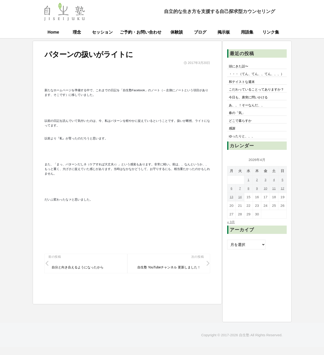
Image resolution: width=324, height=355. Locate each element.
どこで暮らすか (242, 138)
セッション (102, 32)
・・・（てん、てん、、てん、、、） (251, 78)
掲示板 (223, 32)
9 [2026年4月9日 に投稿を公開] (257, 208)
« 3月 (231, 241)
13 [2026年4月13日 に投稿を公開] (231, 217)
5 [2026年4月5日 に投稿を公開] (282, 199)
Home (53, 32)
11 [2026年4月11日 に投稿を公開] (274, 208)
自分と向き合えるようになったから (81, 268)
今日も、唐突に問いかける (251, 112)
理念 (77, 32)
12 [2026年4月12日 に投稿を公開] (282, 208)
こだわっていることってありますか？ (257, 101)
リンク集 (270, 32)
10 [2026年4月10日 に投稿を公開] (265, 208)
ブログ (200, 32)
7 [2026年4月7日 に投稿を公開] (240, 208)
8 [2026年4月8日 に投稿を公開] (249, 208)
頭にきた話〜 (240, 66)
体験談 (176, 32)
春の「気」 (238, 130)
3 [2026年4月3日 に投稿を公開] (265, 199)
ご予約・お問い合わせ (140, 32)
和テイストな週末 (244, 89)
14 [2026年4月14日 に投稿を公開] (240, 217)
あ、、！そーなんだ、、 (249, 121)
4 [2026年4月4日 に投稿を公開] (274, 199)
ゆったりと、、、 (244, 155)
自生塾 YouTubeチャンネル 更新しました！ (167, 271)
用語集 (247, 32)
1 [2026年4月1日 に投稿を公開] (249, 199)
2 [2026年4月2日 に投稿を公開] (257, 199)
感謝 (232, 147)
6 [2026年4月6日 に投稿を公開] (231, 208)
